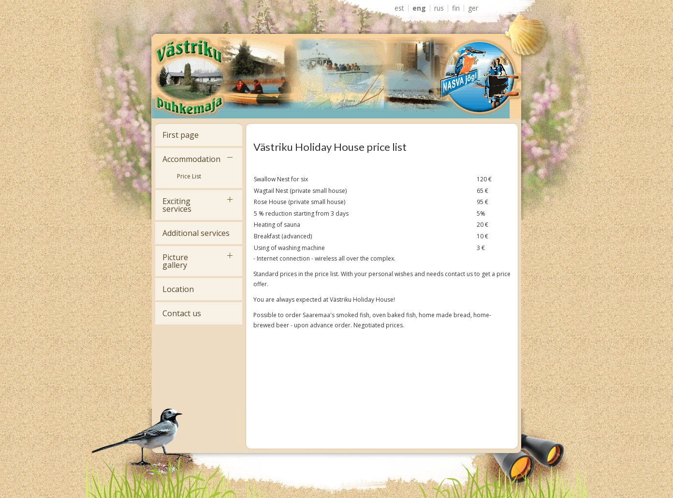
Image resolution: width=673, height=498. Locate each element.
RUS (439, 8)
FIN (456, 8)
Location (178, 289)
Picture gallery (175, 261)
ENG (419, 8)
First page (180, 135)
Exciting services (176, 205)
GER (473, 8)
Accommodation (191, 159)
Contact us (181, 313)
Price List (189, 176)
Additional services (196, 233)
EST (399, 8)
